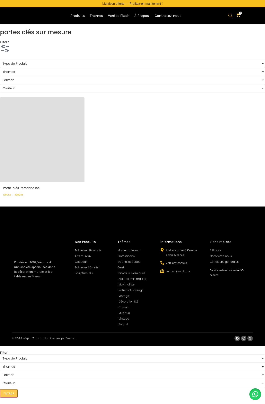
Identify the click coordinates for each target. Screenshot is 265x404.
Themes (96, 16)
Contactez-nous (168, 16)
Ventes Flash (118, 16)
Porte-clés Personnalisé (21, 188)
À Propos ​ (142, 16)
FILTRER (8, 393)
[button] (255, 394)
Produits (77, 16)
